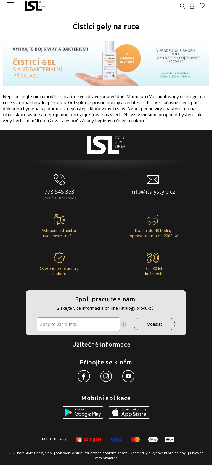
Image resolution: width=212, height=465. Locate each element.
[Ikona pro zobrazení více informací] (123, 324)
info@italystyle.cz (152, 191)
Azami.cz (110, 457)
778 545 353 (59, 191)
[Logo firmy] (35, 6)
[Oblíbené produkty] (204, 6)
